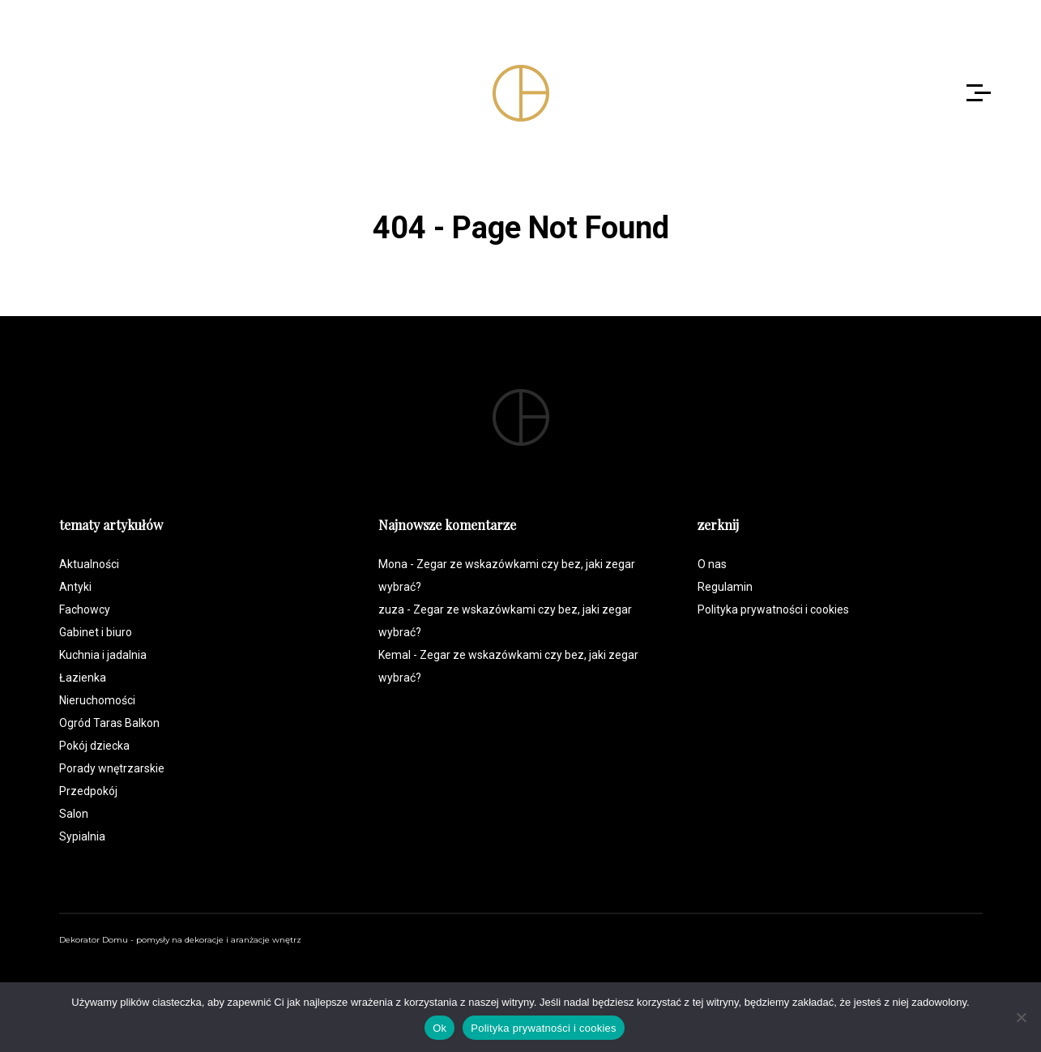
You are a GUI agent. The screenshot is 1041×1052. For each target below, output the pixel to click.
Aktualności (89, 564)
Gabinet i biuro (95, 632)
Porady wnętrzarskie (111, 768)
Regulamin (725, 586)
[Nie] (1021, 1017)
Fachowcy (84, 609)
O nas (712, 564)
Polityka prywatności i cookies (773, 609)
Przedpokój (88, 791)
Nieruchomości (97, 700)
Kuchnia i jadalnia (103, 654)
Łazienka (82, 677)
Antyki (75, 586)
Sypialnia (82, 836)
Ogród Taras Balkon (109, 722)
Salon (73, 813)
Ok (439, 1028)
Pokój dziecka (94, 745)
